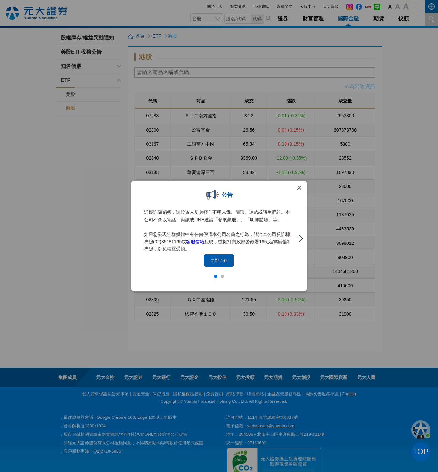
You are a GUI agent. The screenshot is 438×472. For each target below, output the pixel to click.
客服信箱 (195, 241)
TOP (421, 452)
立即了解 (219, 260)
